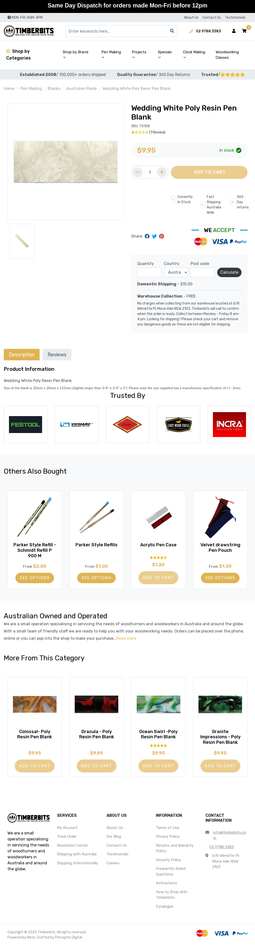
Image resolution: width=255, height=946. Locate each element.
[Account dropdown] (234, 31)
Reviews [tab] (57, 355)
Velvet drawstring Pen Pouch (220, 546)
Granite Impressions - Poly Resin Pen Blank (220, 736)
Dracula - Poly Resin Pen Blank (96, 733)
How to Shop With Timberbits (172, 895)
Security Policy (168, 860)
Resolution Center (72, 845)
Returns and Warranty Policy (174, 848)
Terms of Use (167, 827)
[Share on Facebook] (148, 236)
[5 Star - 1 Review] (158, 744)
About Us (191, 17)
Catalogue (164, 906)
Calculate (229, 272)
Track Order (66, 836)
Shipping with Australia (77, 854)
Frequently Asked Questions (171, 871)
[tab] (22, 354)
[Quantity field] (149, 172)
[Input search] (121, 31)
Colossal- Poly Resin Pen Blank (34, 733)
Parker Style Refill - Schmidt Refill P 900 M (35, 549)
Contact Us (211, 17)
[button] (244, 31)
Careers (113, 863)
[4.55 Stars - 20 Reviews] (158, 556)
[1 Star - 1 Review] (189, 132)
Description (22, 355)
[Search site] (172, 31)
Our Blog (114, 836)
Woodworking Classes (227, 55)
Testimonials (235, 17)
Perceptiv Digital (68, 937)
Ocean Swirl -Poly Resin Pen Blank (158, 733)
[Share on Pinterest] (161, 236)
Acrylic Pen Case (158, 544)
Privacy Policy (168, 836)
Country (171, 263)
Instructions (166, 883)
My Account (67, 827)
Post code (200, 263)
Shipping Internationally (77, 863)
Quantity (145, 263)
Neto (31, 937)
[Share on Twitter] (155, 236)
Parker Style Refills (96, 546)
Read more (126, 638)
